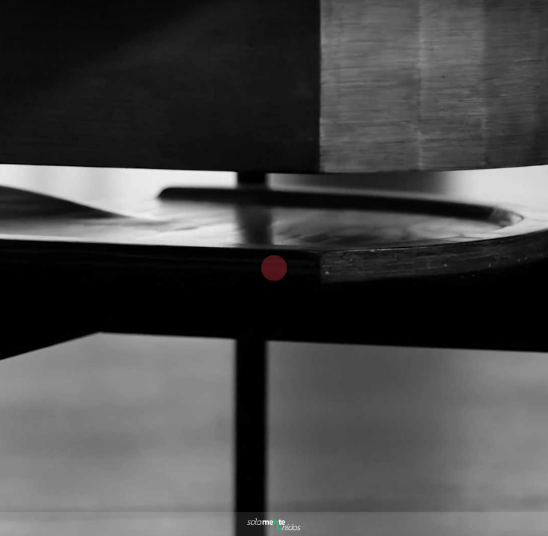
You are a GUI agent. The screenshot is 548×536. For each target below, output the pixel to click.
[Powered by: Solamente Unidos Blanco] (274, 524)
